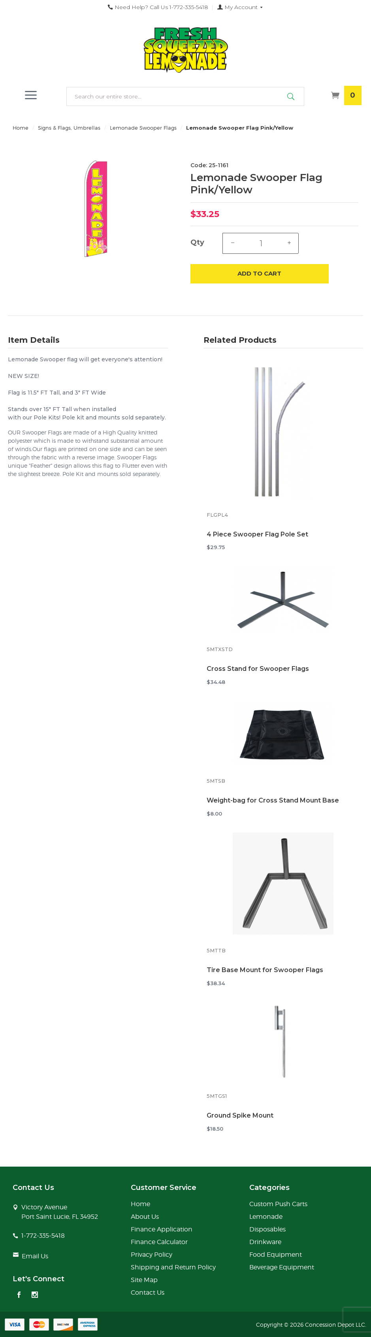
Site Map (144, 1280)
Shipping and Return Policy (173, 1267)
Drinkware (265, 1242)
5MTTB (216, 951)
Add (259, 273)
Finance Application (161, 1229)
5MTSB (216, 781)
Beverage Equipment (281, 1267)
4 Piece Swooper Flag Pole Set (257, 534)
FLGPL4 (217, 515)
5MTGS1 (217, 1096)
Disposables (267, 1229)
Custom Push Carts (278, 1204)
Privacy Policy (151, 1254)
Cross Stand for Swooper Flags (258, 668)
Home (20, 128)
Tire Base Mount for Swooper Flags (265, 970)
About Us (145, 1216)
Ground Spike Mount (240, 1115)
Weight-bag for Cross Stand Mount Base (273, 800)
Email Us (35, 1256)
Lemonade (265, 1216)
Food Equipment (275, 1254)
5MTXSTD (220, 649)
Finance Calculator (159, 1242)
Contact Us (147, 1292)
